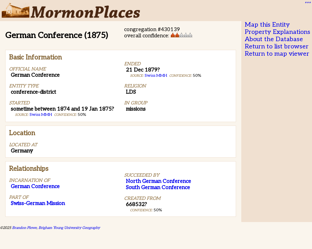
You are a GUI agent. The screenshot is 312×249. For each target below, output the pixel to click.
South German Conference (158, 187)
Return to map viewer (277, 53)
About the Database (274, 39)
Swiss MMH (40, 114)
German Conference (35, 186)
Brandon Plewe (24, 227)
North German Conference (158, 181)
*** (307, 4)
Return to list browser (277, 46)
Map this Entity (267, 24)
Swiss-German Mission (38, 203)
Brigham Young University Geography (69, 227)
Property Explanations (277, 32)
